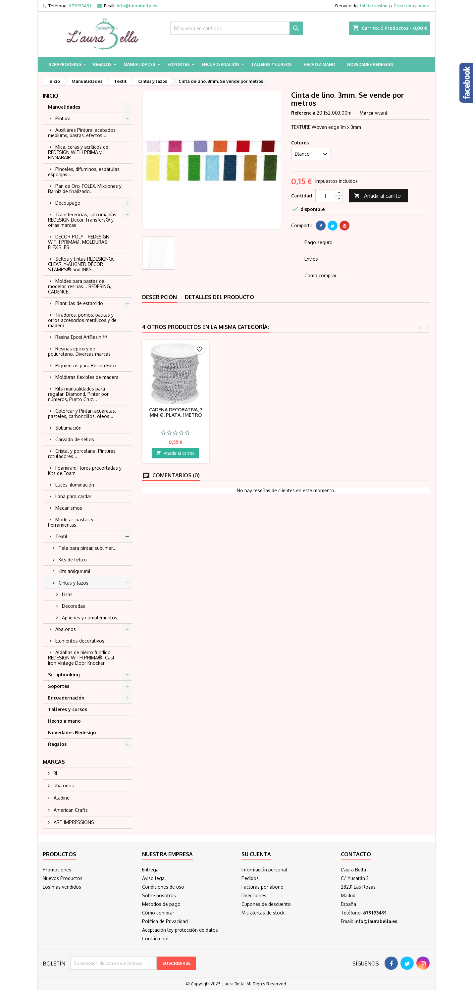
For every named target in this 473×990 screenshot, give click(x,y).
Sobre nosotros (159, 895)
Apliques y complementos (89, 617)
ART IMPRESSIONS (73, 822)
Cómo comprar (158, 912)
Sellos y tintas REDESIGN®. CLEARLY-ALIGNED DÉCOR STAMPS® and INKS (81, 264)
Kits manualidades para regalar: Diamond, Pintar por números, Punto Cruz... (78, 394)
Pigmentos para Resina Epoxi (86, 365)
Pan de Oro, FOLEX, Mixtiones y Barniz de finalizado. (85, 188)
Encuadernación (220, 64)
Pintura (63, 118)
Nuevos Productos (62, 878)
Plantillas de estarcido (79, 303)
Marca (366, 113)
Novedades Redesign (370, 64)
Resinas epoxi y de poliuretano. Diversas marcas (79, 351)
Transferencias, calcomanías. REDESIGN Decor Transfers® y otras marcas (83, 220)
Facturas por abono (262, 887)
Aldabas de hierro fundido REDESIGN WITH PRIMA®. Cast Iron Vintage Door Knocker (81, 658)
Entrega (150, 869)
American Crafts (70, 810)
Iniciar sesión (374, 5)
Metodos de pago (161, 904)
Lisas (67, 594)
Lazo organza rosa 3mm (249, 412)
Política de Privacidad (165, 921)
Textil (61, 536)
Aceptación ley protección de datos (180, 930)
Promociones (57, 869)
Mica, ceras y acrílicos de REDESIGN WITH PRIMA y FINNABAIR (78, 152)
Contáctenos (156, 938)
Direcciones (253, 895)
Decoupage (67, 203)
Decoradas (73, 606)
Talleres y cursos (271, 64)
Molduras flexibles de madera (87, 377)
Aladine (61, 798)
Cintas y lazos (73, 583)
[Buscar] (236, 28)
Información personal (264, 869)
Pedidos (250, 878)
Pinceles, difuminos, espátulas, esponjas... (84, 171)
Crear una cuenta (412, 5)
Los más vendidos (62, 887)
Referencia (303, 113)
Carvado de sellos (74, 439)
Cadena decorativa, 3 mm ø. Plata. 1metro (396, 412)
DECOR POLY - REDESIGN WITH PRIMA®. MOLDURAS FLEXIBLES (78, 242)
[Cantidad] (325, 195)
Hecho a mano (319, 64)
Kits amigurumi (74, 571)
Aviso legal (154, 878)
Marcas (54, 761)
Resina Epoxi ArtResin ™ (81, 337)
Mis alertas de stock (263, 912)
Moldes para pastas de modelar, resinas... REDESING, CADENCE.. (79, 286)
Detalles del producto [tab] (219, 297)
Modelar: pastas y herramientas (70, 522)
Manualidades (139, 64)
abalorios (63, 785)
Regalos (102, 64)
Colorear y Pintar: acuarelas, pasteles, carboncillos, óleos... (82, 413)
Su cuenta (256, 854)
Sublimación (68, 428)
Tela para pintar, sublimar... (88, 548)
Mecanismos (68, 508)
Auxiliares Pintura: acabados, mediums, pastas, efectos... (82, 132)
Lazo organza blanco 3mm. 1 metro (322, 412)
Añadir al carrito (377, 195)
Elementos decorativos (79, 641)
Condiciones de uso (163, 887)
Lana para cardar (73, 496)
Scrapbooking (65, 64)
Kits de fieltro (73, 559)
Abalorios (65, 629)
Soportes (178, 64)
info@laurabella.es (137, 5)
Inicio (50, 95)
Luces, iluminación (74, 485)
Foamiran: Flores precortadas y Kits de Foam (85, 470)
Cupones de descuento (266, 904)
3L (55, 773)
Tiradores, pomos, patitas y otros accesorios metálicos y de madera (82, 320)
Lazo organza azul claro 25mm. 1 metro (175, 412)
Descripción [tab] (159, 297)
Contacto (356, 854)
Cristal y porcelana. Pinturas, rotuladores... (82, 453)
